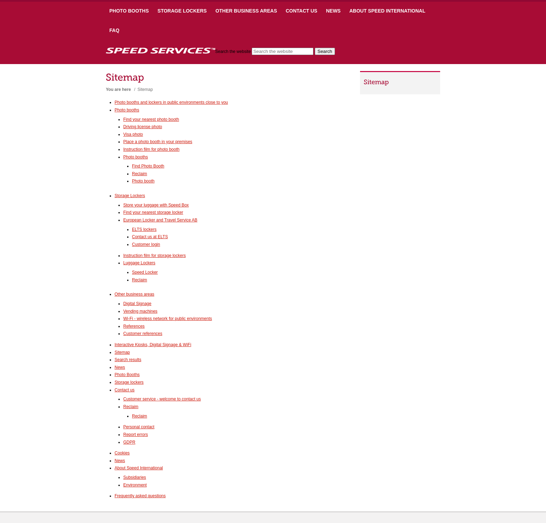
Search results (128, 359)
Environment (135, 485)
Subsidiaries (134, 477)
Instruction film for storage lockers (154, 255)
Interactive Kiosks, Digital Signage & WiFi (153, 344)
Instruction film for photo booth (151, 149)
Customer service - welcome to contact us (162, 399)
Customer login (146, 244)
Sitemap (122, 352)
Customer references (142, 333)
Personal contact (138, 426)
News (333, 11)
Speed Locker (145, 272)
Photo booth (143, 181)
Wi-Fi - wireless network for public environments (167, 318)
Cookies (122, 453)
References (134, 326)
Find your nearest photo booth (151, 119)
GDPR (129, 442)
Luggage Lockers (139, 262)
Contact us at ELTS (150, 236)
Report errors (135, 434)
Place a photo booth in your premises (157, 141)
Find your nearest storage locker (153, 212)
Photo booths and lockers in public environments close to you (171, 102)
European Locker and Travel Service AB (160, 220)
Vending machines (140, 311)
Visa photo (133, 134)
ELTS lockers (144, 229)
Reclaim (139, 173)
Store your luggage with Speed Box (156, 205)
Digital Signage (137, 303)
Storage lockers (129, 382)
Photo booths (129, 11)
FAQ (114, 30)
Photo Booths (127, 374)
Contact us (301, 11)
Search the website (233, 51)
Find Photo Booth (148, 166)
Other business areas (246, 11)
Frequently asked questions (140, 495)
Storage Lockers (181, 11)
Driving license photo (142, 126)
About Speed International (387, 11)
